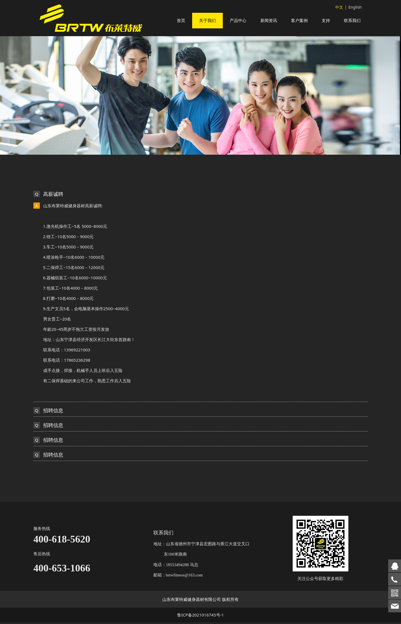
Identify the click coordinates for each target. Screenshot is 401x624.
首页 (181, 20)
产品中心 (238, 20)
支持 (326, 20)
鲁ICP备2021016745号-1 (200, 616)
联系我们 (352, 20)
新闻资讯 (268, 20)
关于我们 (207, 20)
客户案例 (299, 20)
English (355, 7)
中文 (339, 7)
